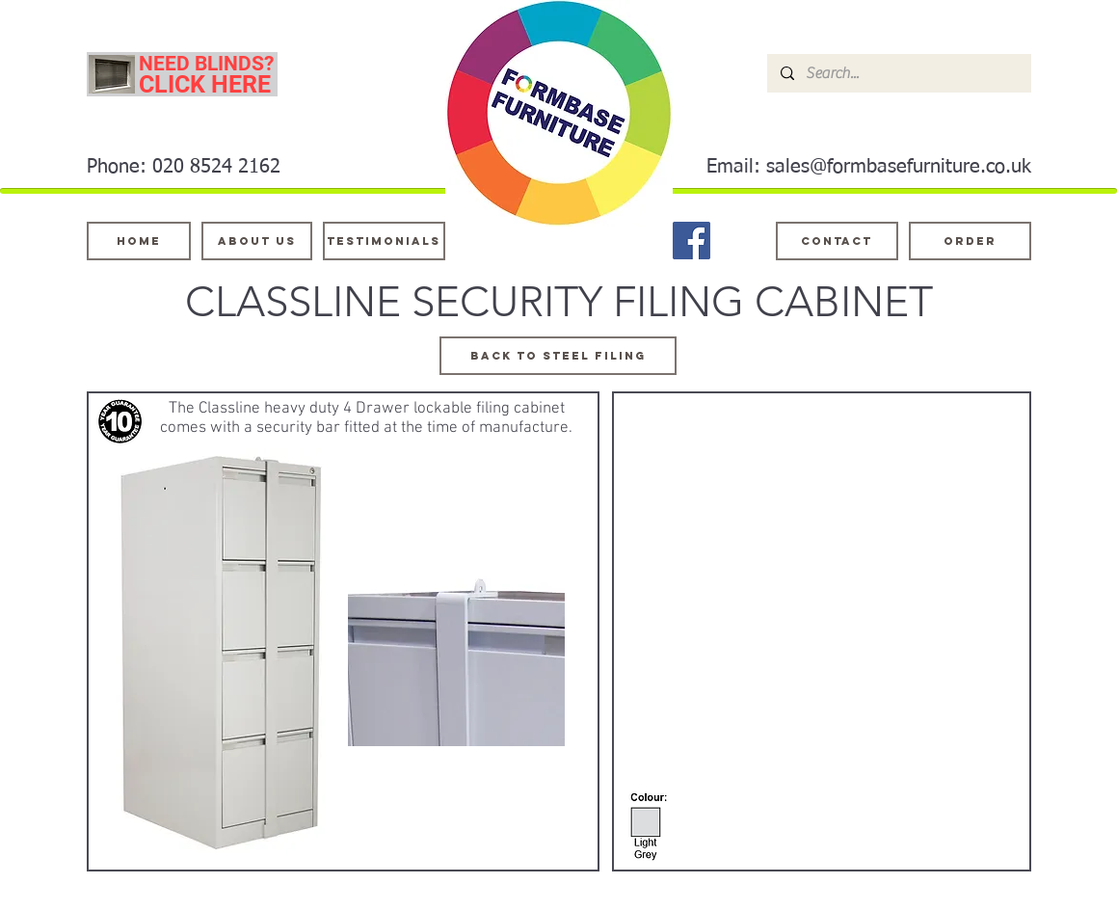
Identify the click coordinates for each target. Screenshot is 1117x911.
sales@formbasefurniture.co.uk (898, 166)
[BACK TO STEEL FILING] (558, 355)
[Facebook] (691, 240)
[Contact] (837, 241)
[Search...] (898, 73)
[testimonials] (384, 241)
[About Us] (256, 241)
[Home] (139, 241)
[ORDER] (970, 241)
